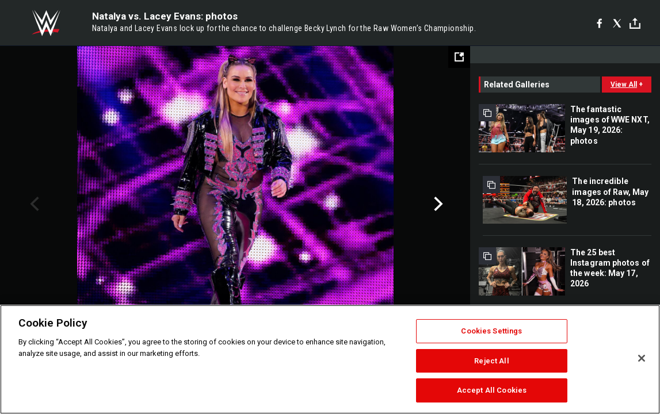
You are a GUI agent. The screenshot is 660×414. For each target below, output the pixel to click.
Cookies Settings (491, 331)
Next (437, 204)
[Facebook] (599, 23)
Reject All (491, 360)
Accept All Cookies (492, 390)
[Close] (641, 358)
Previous (33, 204)
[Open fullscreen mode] (459, 57)
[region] (330, 359)
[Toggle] (635, 23)
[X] (617, 23)
